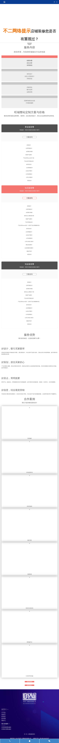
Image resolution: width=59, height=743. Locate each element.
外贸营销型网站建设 (6, 727)
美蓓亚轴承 (29, 506)
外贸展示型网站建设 (6, 729)
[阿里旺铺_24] (29, 343)
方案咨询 (29, 137)
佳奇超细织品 (29, 472)
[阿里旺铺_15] (29, 83)
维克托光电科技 (29, 608)
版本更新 (3, 718)
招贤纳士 (3, 714)
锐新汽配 (29, 540)
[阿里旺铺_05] (29, 17)
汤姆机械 (29, 574)
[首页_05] (25, 732)
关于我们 (3, 712)
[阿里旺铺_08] (29, 25)
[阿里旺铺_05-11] (29, 14)
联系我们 (29, 685)
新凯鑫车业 (29, 642)
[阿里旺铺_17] (29, 97)
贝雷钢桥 (29, 438)
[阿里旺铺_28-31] (29, 371)
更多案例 (29, 681)
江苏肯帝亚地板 (29, 676)
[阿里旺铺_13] (29, 70)
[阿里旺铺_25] (29, 56)
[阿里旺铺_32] (29, 385)
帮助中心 (3, 720)
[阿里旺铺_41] (29, 357)
